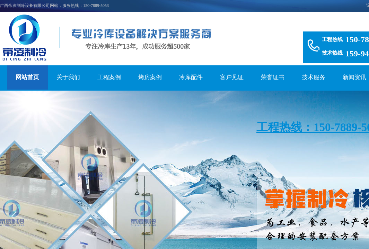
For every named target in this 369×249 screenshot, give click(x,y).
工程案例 (109, 77)
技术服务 (313, 77)
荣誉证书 (272, 77)
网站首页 (27, 77)
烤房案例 (150, 77)
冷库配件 (191, 77)
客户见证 (232, 77)
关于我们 (68, 77)
